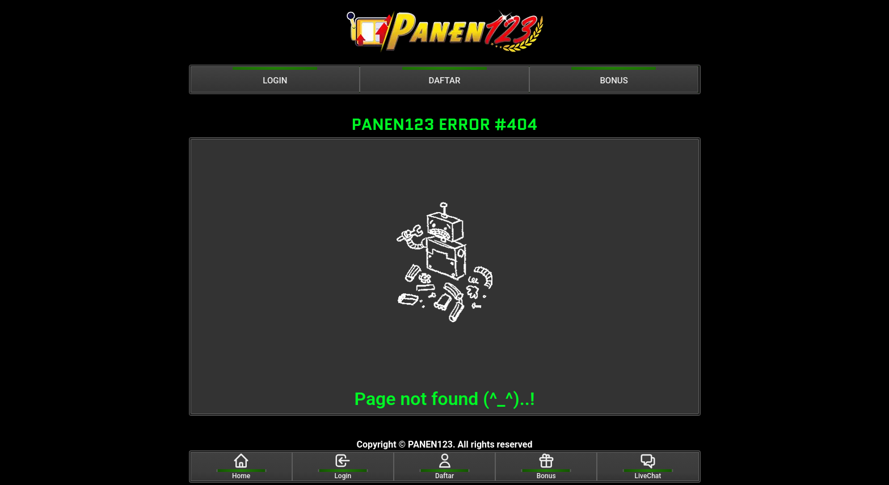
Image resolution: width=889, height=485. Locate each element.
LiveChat (648, 466)
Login (342, 466)
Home (241, 466)
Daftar (444, 466)
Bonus (546, 466)
